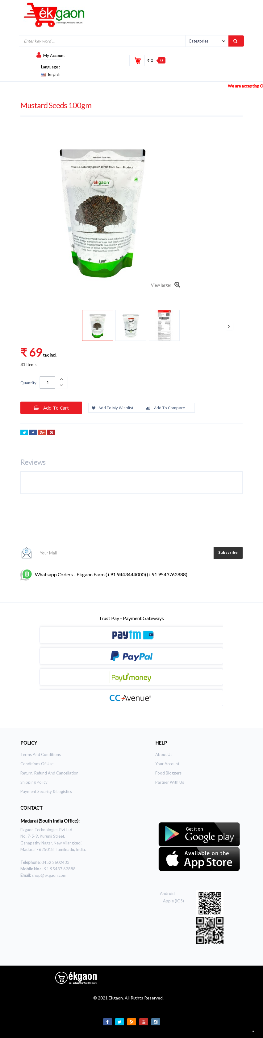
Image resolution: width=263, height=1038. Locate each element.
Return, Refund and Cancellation (49, 772)
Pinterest (51, 433)
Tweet (24, 433)
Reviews (32, 461)
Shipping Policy (34, 782)
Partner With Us (169, 782)
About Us (163, 754)
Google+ (42, 433)
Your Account (167, 763)
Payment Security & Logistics (46, 791)
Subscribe (228, 552)
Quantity (28, 382)
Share (33, 433)
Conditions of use (36, 763)
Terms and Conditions (40, 754)
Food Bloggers (168, 772)
